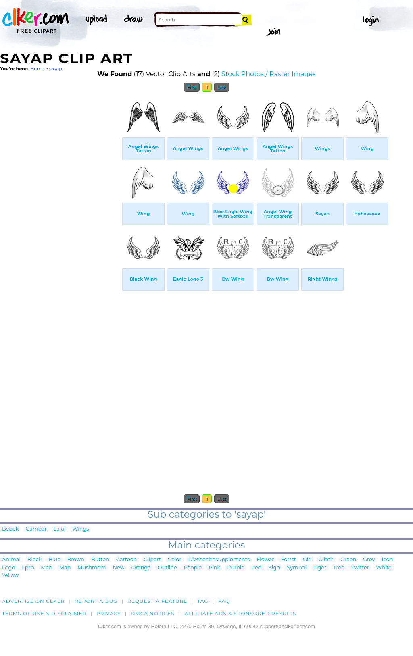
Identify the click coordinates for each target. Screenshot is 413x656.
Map (65, 568)
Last (221, 87)
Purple (235, 568)
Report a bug (96, 601)
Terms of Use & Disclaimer (44, 613)
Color (174, 559)
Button (100, 559)
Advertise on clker (33, 601)
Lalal (60, 529)
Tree (338, 568)
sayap (55, 68)
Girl (307, 559)
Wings (80, 529)
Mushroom (91, 568)
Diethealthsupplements (219, 559)
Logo (8, 568)
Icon (387, 559)
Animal (11, 559)
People (193, 568)
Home (37, 68)
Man (46, 568)
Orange (141, 568)
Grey (369, 559)
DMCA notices (153, 613)
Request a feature (157, 601)
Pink (214, 568)
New (119, 568)
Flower (265, 559)
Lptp (28, 568)
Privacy (108, 613)
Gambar (35, 529)
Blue (54, 559)
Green (348, 559)
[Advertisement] (60, 217)
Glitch (326, 559)
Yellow (10, 575)
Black (34, 559)
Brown (75, 559)
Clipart (152, 559)
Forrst (288, 559)
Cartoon (126, 559)
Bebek (10, 529)
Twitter (360, 568)
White (384, 568)
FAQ (224, 601)
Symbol (297, 568)
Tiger (319, 568)
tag (202, 601)
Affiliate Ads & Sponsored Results (240, 613)
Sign (274, 568)
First (192, 87)
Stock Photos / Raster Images (268, 74)
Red (256, 568)
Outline (167, 568)
